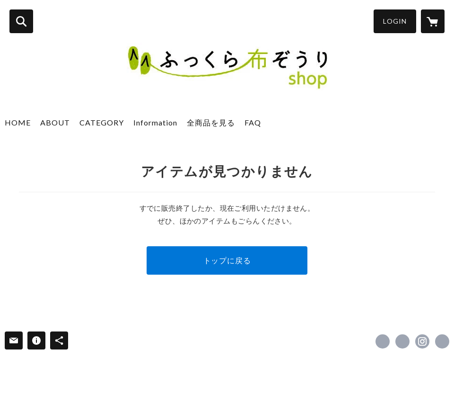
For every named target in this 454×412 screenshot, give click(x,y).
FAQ (252, 122)
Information (155, 122)
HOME (18, 122)
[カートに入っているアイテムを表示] (433, 21)
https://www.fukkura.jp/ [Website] (442, 341)
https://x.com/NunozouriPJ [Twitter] (402, 341)
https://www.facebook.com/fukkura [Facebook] (382, 341)
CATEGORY (101, 122)
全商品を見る (211, 122)
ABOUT (55, 122)
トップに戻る (227, 260)
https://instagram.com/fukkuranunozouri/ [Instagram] (422, 341)
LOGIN (395, 21)
